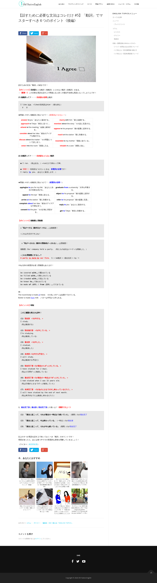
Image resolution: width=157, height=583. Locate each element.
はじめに (62, 4)
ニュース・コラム (124, 4)
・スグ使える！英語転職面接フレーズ (125, 54)
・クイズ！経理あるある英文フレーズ (125, 47)
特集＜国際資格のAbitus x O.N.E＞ (124, 43)
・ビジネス (116, 32)
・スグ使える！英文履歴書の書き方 (125, 50)
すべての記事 (117, 17)
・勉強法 (44, 523)
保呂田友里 (33, 444)
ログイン (38, 539)
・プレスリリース (119, 24)
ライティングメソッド (76, 4)
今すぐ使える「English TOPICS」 (61, 523)
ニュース (116, 21)
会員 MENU (111, 4)
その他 (136, 4)
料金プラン (99, 4)
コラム (29, 523)
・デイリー (36, 523)
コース (89, 4)
